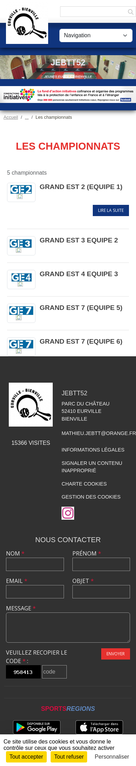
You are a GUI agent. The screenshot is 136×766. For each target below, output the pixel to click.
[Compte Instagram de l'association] (67, 513)
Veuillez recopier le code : (36, 657)
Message (21, 608)
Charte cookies (83, 484)
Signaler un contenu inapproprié (91, 467)
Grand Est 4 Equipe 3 (79, 274)
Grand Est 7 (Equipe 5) (81, 307)
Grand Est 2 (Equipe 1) (81, 186)
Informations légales (92, 450)
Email (16, 581)
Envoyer (115, 654)
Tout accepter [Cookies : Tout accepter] (26, 757)
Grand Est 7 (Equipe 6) (81, 341)
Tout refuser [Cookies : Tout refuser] (69, 757)
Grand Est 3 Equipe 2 (79, 240)
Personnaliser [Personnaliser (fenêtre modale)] (112, 757)
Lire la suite (111, 210)
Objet (83, 581)
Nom (15, 553)
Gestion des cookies (91, 497)
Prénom (86, 553)
